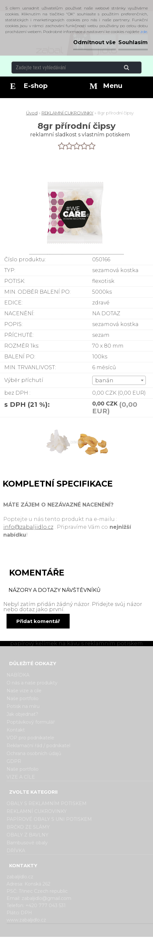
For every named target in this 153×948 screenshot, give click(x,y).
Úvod (32, 112)
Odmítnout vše (94, 42)
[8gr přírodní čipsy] (76, 443)
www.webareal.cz (102, 942)
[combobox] (119, 380)
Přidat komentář (38, 621)
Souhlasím (133, 42)
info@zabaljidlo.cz (28, 527)
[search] (134, 67)
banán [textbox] (104, 380)
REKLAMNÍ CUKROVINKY (68, 112)
